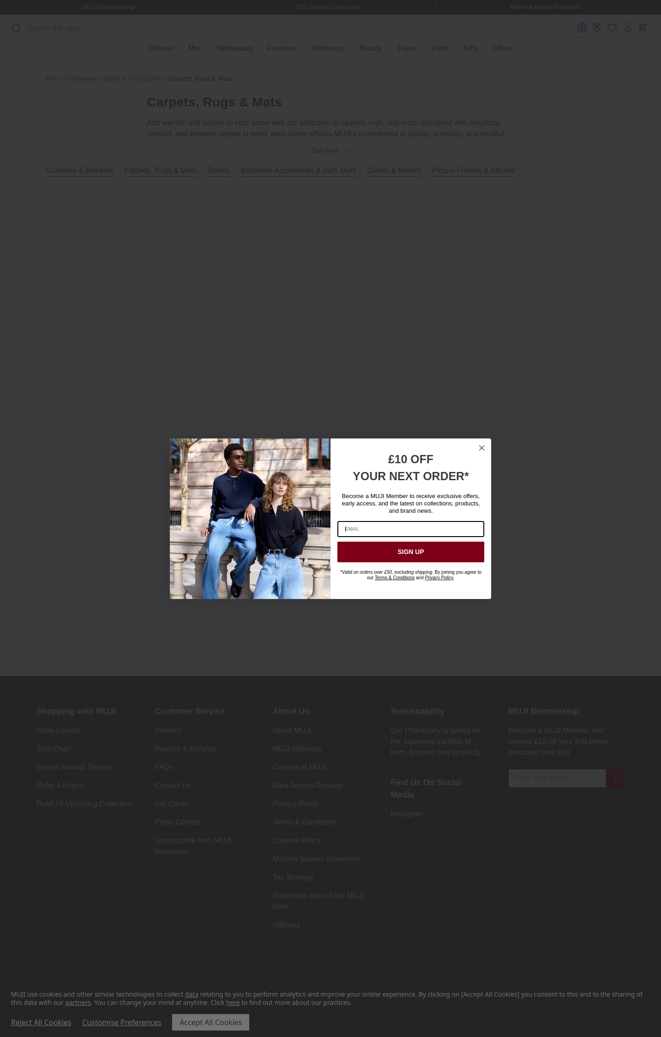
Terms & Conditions (395, 577)
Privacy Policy (439, 577)
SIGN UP (411, 551)
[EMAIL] (410, 529)
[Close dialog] (481, 448)
